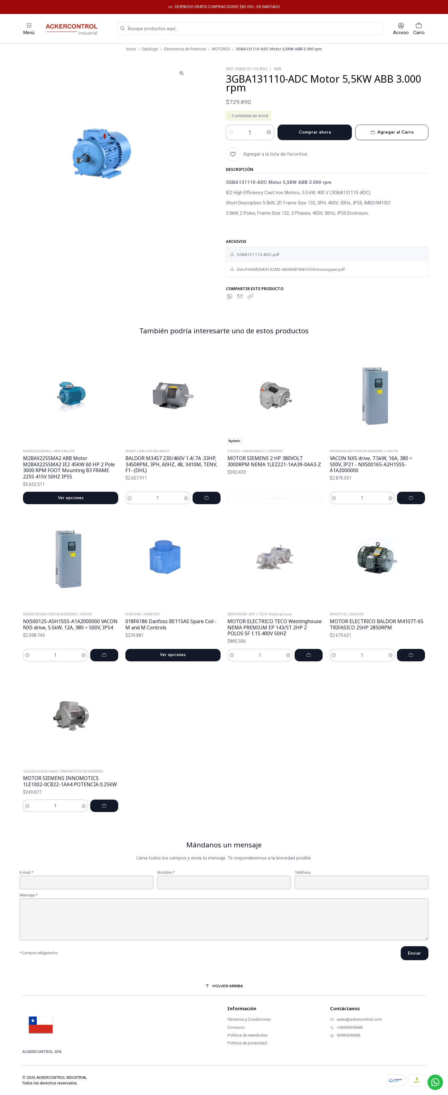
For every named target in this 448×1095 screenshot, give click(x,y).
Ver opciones (71, 506)
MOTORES (221, 49)
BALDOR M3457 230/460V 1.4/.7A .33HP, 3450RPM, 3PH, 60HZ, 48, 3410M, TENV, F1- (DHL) (171, 480)
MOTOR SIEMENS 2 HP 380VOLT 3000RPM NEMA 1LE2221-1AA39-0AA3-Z (274, 485)
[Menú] (29, 29)
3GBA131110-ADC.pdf (255, 254)
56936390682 (345, 1035)
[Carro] (419, 29)
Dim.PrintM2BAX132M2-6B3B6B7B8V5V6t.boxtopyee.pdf (287, 269)
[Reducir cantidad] (231, 132)
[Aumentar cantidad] (269, 132)
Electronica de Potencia (185, 49)
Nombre (166, 881)
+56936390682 (346, 1027)
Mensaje (29, 904)
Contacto (236, 1027)
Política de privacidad (247, 1043)
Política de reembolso (247, 1035)
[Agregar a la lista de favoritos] (266, 154)
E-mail (26, 881)
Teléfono (303, 881)
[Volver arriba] (224, 986)
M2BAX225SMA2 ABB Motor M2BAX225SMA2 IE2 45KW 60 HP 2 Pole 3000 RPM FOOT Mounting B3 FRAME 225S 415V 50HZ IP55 (69, 476)
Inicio (131, 49)
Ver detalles (275, 522)
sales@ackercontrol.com (356, 1019)
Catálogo (150, 49)
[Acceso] (401, 29)
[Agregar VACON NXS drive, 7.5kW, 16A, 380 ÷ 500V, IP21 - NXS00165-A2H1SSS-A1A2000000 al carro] (411, 528)
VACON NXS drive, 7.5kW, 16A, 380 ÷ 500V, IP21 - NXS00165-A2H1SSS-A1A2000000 (371, 494)
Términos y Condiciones (249, 1019)
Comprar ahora (315, 132)
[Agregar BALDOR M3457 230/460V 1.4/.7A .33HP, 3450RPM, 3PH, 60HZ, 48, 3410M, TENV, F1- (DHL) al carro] (207, 513)
